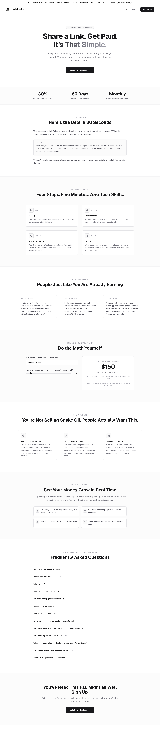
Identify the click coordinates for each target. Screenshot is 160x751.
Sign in (134, 9)
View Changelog (124, 2)
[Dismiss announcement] (157, 2)
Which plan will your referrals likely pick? (42, 357)
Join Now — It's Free (80, 70)
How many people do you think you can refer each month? (49, 370)
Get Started (147, 9)
